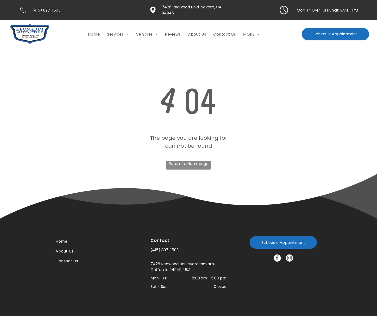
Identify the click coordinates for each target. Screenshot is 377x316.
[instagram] (289, 258)
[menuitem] (93, 34)
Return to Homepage (188, 163)
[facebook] (277, 258)
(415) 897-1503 (165, 250)
